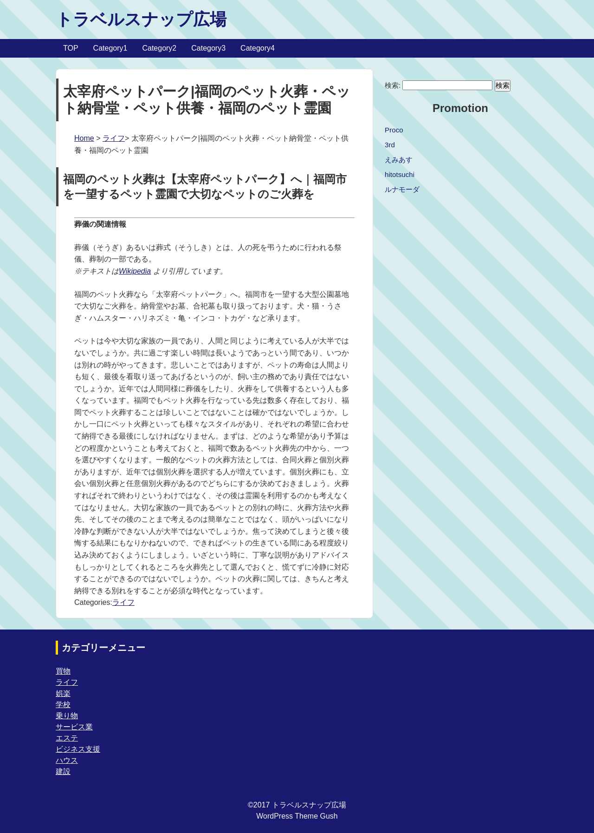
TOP (70, 48)
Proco (394, 130)
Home (84, 138)
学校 (63, 704)
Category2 (159, 48)
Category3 (208, 48)
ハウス (67, 760)
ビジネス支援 (78, 749)
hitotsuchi (399, 174)
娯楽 (63, 693)
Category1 (110, 48)
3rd (390, 145)
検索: (392, 85)
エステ (67, 738)
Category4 (257, 48)
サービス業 (74, 727)
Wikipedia (135, 271)
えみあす (399, 160)
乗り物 (67, 716)
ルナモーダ (402, 189)
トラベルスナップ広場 (141, 19)
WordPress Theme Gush (296, 816)
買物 (63, 671)
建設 (63, 771)
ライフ (114, 138)
